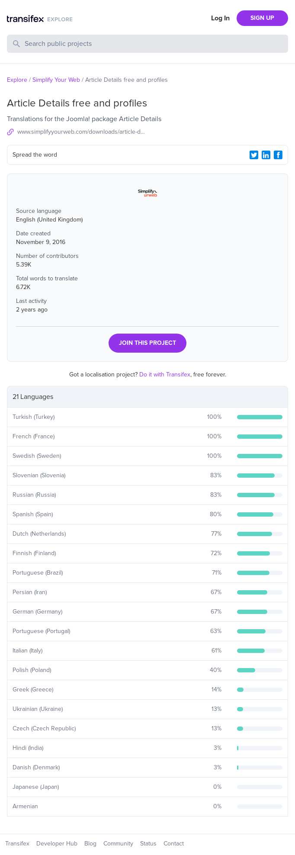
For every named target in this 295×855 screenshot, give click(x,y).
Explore (17, 80)
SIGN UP (262, 18)
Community (118, 843)
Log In (220, 18)
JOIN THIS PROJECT (147, 343)
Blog (90, 843)
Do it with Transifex (164, 374)
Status (148, 843)
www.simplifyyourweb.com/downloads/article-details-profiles (82, 131)
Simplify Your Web (56, 80)
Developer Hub (56, 843)
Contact (174, 843)
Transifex (17, 843)
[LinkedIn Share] (266, 155)
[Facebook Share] (278, 155)
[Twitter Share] (254, 155)
